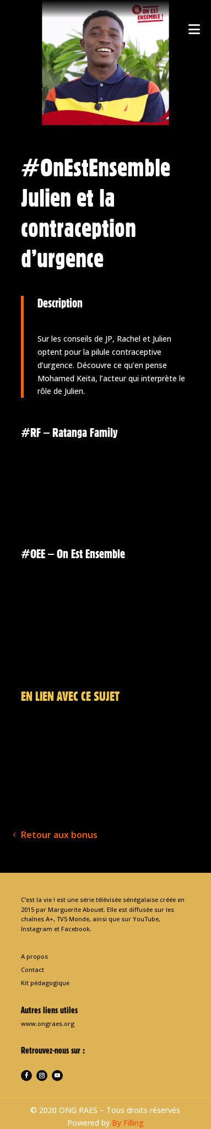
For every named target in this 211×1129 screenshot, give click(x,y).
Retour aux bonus (59, 835)
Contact (32, 969)
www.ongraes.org (47, 1023)
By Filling (128, 1122)
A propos (34, 956)
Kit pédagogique (45, 983)
